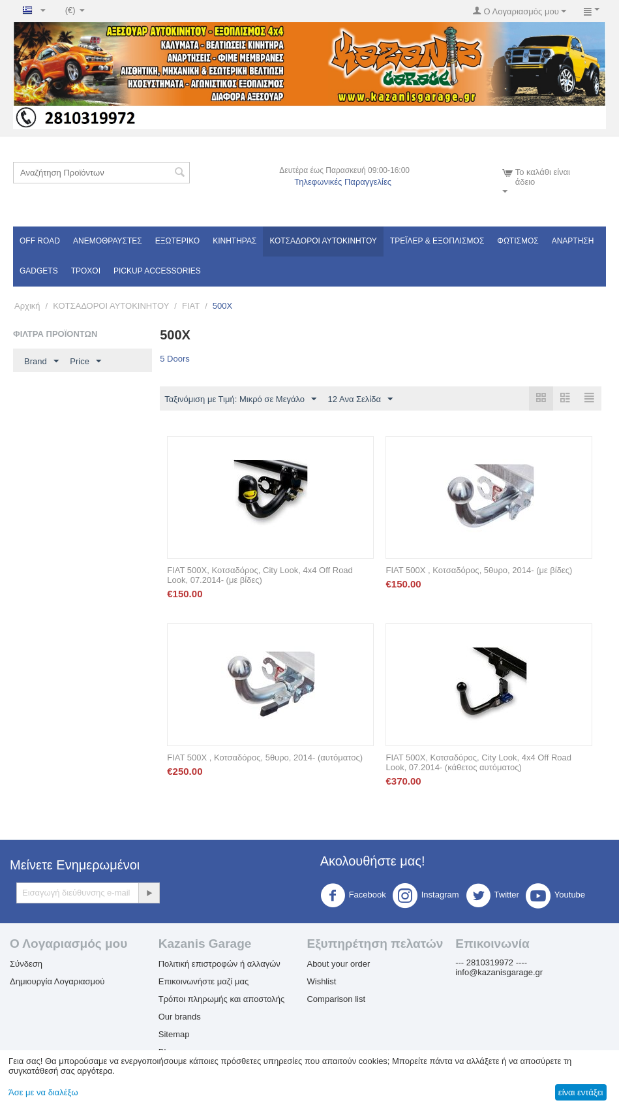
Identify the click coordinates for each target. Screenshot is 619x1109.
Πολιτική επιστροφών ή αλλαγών (219, 964)
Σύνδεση (26, 964)
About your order (338, 964)
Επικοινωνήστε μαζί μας (204, 981)
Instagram (426, 895)
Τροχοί (85, 270)
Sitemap (174, 1034)
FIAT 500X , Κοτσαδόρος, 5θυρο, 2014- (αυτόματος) (265, 757)
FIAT (191, 306)
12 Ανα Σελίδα (360, 399)
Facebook (353, 895)
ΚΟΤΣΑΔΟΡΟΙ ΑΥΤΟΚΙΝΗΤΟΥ (322, 240)
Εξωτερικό (177, 240)
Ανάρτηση (573, 240)
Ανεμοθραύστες (107, 240)
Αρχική (27, 306)
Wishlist (321, 981)
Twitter (492, 895)
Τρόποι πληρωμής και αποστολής (222, 999)
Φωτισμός (517, 240)
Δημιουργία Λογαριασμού (57, 981)
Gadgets (39, 270)
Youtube (555, 895)
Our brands (180, 1017)
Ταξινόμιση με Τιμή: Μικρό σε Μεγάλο (240, 399)
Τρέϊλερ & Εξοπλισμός (437, 240)
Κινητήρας (234, 240)
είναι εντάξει (580, 1092)
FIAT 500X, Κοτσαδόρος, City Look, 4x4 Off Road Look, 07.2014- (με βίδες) (260, 575)
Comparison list (336, 999)
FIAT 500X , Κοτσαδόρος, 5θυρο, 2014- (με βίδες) (478, 570)
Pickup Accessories (157, 270)
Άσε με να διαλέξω (43, 1092)
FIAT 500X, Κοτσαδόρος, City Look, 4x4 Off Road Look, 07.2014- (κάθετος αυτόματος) (478, 762)
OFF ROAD (40, 240)
